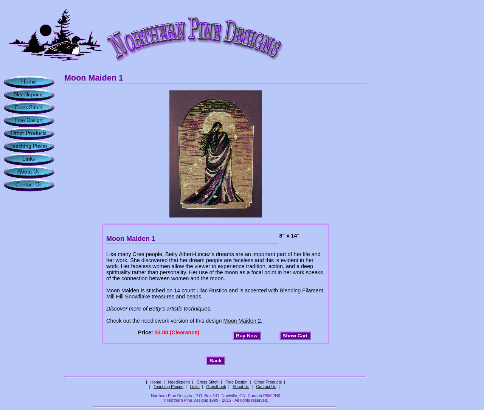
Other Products (268, 382)
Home (155, 382)
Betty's (157, 309)
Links (195, 386)
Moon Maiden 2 (242, 321)
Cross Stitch (208, 382)
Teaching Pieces (168, 386)
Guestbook (216, 386)
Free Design (236, 382)
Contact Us (266, 386)
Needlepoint (179, 382)
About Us (241, 386)
